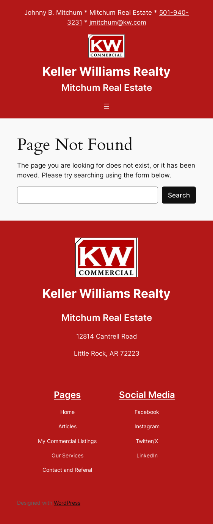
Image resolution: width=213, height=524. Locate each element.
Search (179, 195)
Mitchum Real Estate (106, 87)
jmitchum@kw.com (117, 22)
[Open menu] (106, 106)
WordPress (67, 502)
